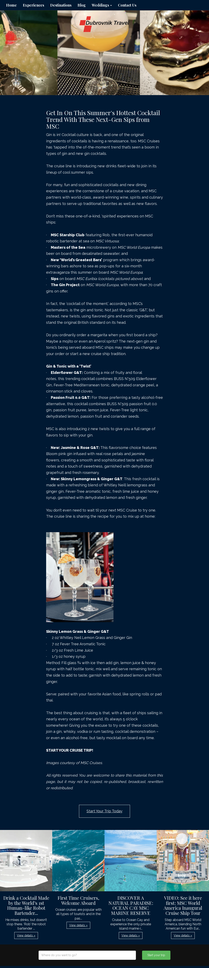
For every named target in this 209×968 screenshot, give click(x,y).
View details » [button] (26, 935)
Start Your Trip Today (104, 811)
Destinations (60, 5)
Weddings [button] (102, 5)
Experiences (33, 5)
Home (11, 5)
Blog (82, 5)
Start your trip (156, 955)
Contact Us (127, 5)
